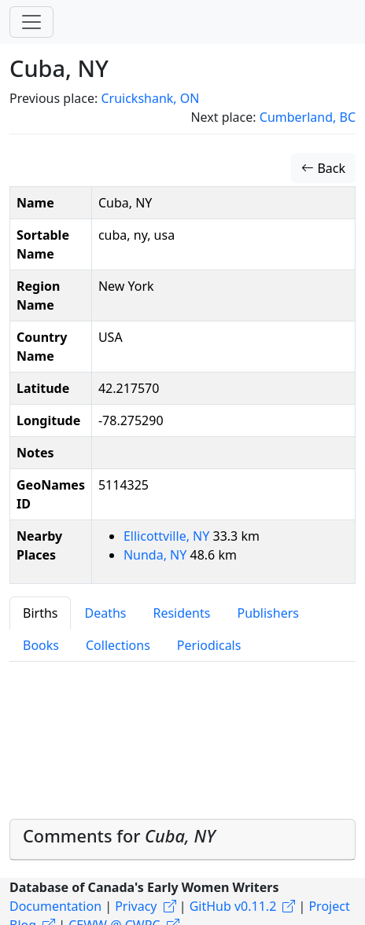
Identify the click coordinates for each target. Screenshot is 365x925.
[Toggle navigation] (31, 22)
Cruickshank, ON (150, 98)
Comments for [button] (119, 835)
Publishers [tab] (268, 613)
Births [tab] (40, 613)
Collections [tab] (118, 645)
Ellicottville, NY (168, 536)
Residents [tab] (181, 613)
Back (323, 168)
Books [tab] (41, 645)
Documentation (55, 906)
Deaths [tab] (105, 613)
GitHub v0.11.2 (233, 906)
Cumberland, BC (308, 117)
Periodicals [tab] (209, 645)
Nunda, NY (157, 554)
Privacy (136, 906)
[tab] (182, 840)
